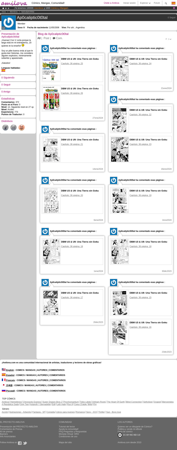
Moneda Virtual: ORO (69, 434)
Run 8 (70, 404)
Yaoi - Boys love (113, 412)
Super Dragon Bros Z (52, 402)
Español (8, 375)
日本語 (7, 385)
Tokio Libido (85, 402)
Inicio (4, 12)
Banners (4, 434)
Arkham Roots (99, 402)
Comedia (51, 412)
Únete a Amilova (111, 3)
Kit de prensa (6, 431)
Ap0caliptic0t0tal (27, 12)
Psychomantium (71, 402)
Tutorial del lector (67, 426)
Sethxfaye (147, 402)
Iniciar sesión (129, 3)
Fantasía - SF (38, 412)
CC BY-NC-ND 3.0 (129, 435)
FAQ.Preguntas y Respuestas (73, 431)
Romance (80, 412)
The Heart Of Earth (116, 402)
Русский (8, 391)
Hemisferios (16, 402)
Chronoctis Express (32, 402)
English (8, 370)
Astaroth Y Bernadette (40, 404)
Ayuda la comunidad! (68, 429)
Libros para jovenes (65, 412)
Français (8, 380)
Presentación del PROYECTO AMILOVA (19, 426)
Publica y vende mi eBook (130, 429)
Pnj (94, 404)
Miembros (14, 12)
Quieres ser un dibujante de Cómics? (135, 426)
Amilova (5, 402)
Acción (5, 412)
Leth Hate (61, 404)
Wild (90, 404)
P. (167, 39)
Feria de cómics (125, 431)
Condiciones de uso (68, 436)
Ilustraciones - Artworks (20, 412)
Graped (157, 402)
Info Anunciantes (8, 436)
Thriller (101, 412)
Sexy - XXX (91, 412)
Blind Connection (134, 402)
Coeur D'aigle (80, 404)
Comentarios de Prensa (11, 429)
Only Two (24, 404)
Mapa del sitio (65, 442)
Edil (53, 404)
